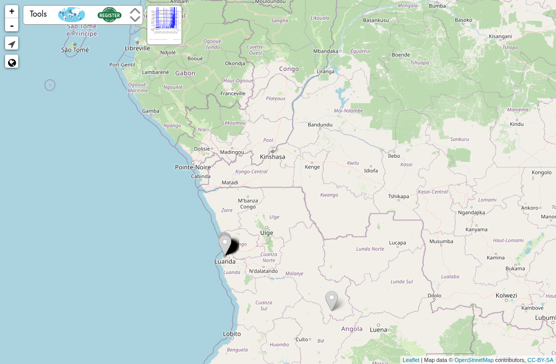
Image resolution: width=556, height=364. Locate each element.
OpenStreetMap (474, 360)
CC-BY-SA (540, 360)
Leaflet (411, 360)
